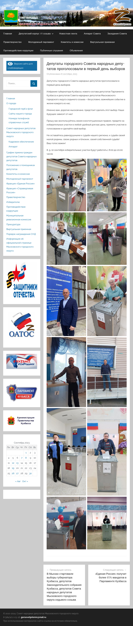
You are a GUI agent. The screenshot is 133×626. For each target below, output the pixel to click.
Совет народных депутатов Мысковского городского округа (21, 132)
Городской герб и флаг (21, 108)
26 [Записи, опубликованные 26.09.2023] (13, 473)
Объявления (76, 50)
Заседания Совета (117, 33)
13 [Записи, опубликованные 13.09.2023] (17, 463)
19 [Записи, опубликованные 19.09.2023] (13, 468)
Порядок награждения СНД (21, 234)
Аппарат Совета (92, 33)
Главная (7, 33)
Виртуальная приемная (102, 42)
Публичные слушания (51, 50)
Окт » (25, 481)
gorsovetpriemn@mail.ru (33, 617)
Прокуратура (13, 224)
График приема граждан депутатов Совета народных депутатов (21, 156)
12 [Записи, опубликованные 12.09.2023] (13, 463)
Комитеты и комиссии (72, 42)
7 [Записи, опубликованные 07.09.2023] (21, 457)
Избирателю (13, 202)
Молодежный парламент (41, 42)
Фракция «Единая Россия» (20, 183)
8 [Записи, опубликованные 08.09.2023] (26, 457)
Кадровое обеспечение (21, 141)
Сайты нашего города (20, 113)
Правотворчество (12, 42)
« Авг (18, 481)
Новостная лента (68, 33)
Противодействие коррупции (18, 50)
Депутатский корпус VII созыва (36, 33)
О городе (11, 103)
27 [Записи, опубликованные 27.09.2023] (17, 473)
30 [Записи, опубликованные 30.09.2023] (30, 473)
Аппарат (13, 146)
